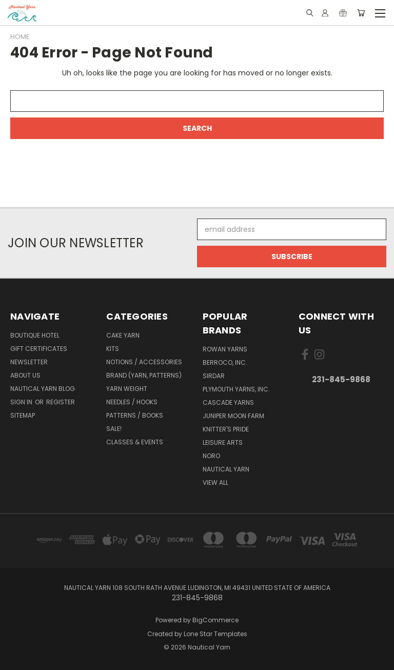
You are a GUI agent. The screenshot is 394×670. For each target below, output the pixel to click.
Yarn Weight (126, 388)
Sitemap (22, 415)
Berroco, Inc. (225, 362)
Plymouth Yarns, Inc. (236, 389)
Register (60, 402)
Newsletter (29, 362)
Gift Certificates (38, 348)
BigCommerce (215, 620)
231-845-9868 (341, 379)
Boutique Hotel (35, 335)
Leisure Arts (223, 442)
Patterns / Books (134, 415)
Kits (112, 348)
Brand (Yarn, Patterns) (144, 375)
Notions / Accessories (144, 362)
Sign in (22, 402)
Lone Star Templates (215, 633)
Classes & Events (134, 442)
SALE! (114, 428)
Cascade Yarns (228, 402)
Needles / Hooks (131, 402)
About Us (25, 375)
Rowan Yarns (225, 349)
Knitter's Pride (226, 429)
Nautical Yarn (226, 469)
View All (215, 482)
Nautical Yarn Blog (42, 388)
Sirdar (214, 375)
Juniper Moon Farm (233, 415)
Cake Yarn (123, 335)
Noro (211, 455)
